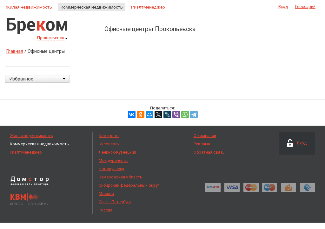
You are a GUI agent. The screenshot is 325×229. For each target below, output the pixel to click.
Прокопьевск (52, 38)
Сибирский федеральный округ (129, 185)
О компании (205, 135)
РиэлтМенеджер (148, 7)
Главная (14, 51)
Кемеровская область (120, 177)
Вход (283, 6)
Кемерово (109, 135)
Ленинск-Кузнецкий (117, 152)
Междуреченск (113, 160)
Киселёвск (109, 144)
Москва (106, 193)
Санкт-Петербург (115, 201)
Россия (105, 210)
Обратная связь (209, 152)
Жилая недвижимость (29, 7)
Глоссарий (305, 6)
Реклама (202, 144)
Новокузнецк (111, 168)
